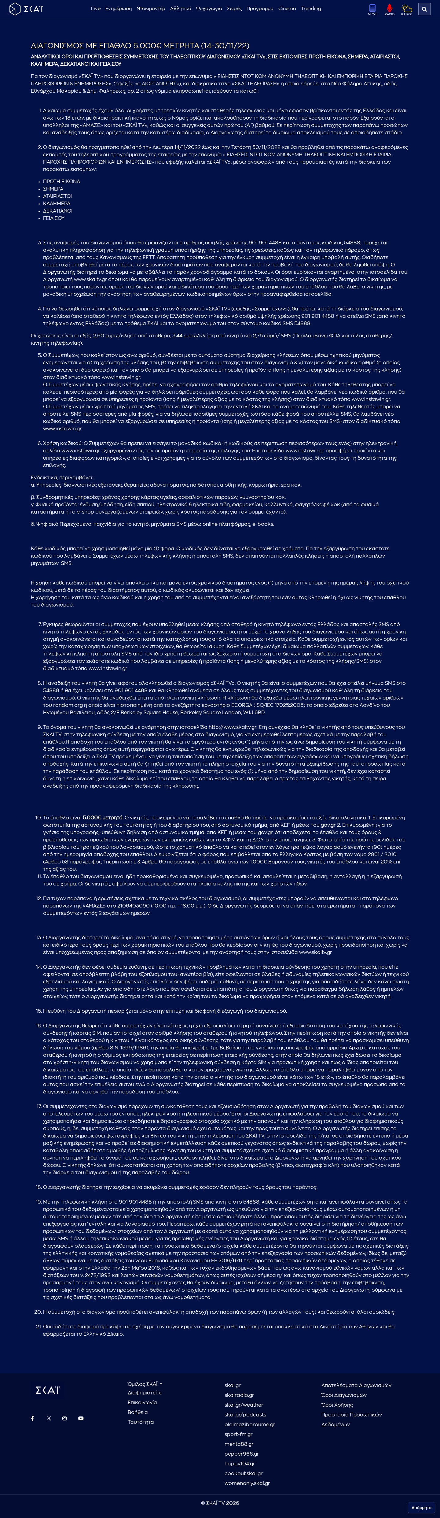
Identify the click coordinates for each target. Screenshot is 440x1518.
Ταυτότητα (141, 1422)
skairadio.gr (239, 1395)
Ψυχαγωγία (209, 8)
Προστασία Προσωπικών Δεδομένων (351, 1419)
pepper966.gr (242, 1454)
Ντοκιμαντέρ (151, 8)
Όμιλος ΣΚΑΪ (143, 1384)
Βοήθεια (138, 1412)
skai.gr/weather (244, 1405)
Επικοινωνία (142, 1402)
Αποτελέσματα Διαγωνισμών (356, 1385)
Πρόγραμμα (260, 8)
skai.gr (233, 1385)
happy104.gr (240, 1463)
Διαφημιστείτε (145, 1392)
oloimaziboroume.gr (250, 1424)
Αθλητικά (180, 8)
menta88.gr (239, 1444)
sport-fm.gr (239, 1434)
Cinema (287, 8)
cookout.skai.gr (244, 1473)
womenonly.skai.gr (247, 1483)
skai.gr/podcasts (245, 1414)
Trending (311, 8)
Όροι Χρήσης (337, 1405)
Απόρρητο (421, 1508)
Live (96, 8)
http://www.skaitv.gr (232, 727)
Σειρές (234, 8)
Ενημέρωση (118, 8)
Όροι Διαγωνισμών (344, 1395)
